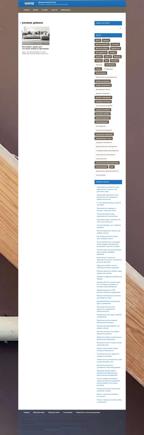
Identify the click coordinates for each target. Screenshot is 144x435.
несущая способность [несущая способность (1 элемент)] (104, 142)
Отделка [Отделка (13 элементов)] (117, 57)
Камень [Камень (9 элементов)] (113, 53)
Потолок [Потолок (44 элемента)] (114, 61)
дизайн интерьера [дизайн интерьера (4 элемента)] (102, 93)
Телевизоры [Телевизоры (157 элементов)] (108, 69)
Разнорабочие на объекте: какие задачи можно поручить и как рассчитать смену (108, 189)
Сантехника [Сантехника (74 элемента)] (110, 65)
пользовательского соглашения (71, 428)
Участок (54, 10)
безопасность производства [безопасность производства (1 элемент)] (106, 77)
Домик (35, 10)
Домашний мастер (47, 2)
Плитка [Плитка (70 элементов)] (98, 61)
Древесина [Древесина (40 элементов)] (115, 49)
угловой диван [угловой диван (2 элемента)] (101, 167)
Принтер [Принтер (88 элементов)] (99, 65)
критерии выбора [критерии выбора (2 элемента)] (102, 114)
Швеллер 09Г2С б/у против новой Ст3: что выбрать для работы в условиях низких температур (108, 284)
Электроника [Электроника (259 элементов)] (101, 73)
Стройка (45, 10)
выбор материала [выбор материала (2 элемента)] (102, 81)
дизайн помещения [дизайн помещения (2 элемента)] (103, 97)
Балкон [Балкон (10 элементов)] (106, 40)
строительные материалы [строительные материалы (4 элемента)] (105, 155)
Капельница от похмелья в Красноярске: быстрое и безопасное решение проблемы (109, 260)
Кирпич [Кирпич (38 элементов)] (99, 57)
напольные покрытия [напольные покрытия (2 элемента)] (104, 134)
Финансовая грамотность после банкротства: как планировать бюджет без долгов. (108, 197)
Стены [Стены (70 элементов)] (98, 69)
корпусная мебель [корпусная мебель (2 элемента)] (103, 110)
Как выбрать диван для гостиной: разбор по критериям (35, 48)
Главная (26, 10)
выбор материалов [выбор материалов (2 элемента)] (103, 85)
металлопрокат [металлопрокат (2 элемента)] (102, 122)
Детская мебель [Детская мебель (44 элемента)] (102, 49)
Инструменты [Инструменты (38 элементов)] (101, 53)
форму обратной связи (51, 429)
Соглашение (67, 412)
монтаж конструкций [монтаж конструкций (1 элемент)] (104, 130)
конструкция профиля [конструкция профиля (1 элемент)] (104, 106)
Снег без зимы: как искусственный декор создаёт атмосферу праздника (109, 252)
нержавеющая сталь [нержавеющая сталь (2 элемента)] (103, 138)
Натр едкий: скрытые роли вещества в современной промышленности (106, 309)
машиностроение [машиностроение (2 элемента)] (102, 118)
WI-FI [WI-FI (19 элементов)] (98, 40)
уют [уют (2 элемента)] (111, 167)
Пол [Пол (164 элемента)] (106, 61)
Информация (65, 10)
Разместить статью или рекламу (88, 412)
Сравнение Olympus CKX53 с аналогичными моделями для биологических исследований (107, 373)
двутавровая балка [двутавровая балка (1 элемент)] (103, 89)
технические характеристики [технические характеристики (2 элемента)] (107, 163)
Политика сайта (54, 412)
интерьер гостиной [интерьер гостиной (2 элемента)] (103, 102)
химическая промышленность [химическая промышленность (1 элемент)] (107, 171)
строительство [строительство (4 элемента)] (101, 159)
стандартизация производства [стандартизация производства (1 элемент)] (107, 151)
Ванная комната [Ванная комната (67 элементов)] (102, 44)
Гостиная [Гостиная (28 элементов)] (115, 44)
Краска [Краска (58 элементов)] (107, 57)
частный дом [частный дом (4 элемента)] (101, 175)
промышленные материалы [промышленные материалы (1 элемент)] (106, 146)
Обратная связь (39, 412)
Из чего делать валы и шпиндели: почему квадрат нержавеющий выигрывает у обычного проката (108, 244)
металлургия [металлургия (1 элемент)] (101, 126)
